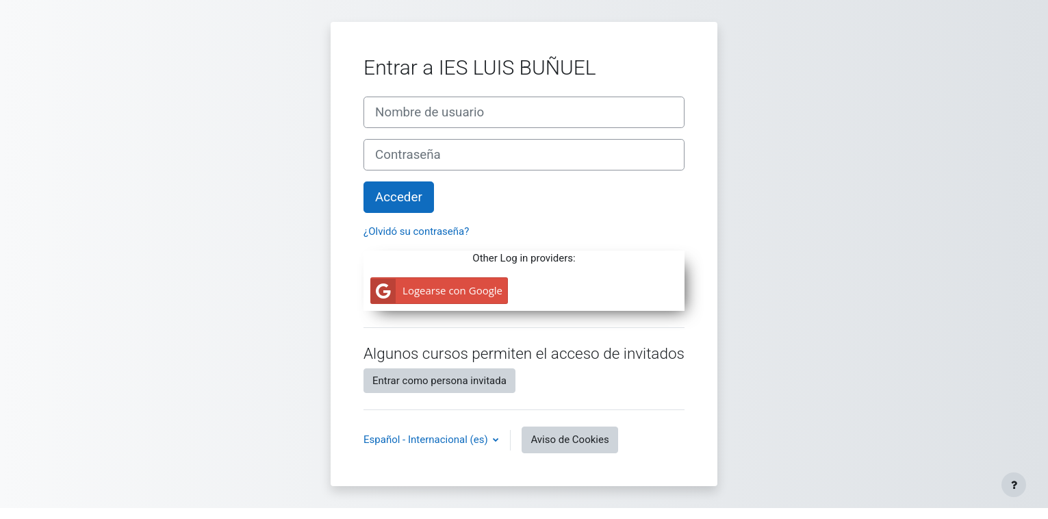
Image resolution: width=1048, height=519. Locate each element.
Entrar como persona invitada (439, 381)
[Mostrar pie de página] (1013, 484)
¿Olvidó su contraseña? (416, 231)
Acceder (398, 197)
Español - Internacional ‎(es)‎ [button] (426, 439)
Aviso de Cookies (570, 439)
